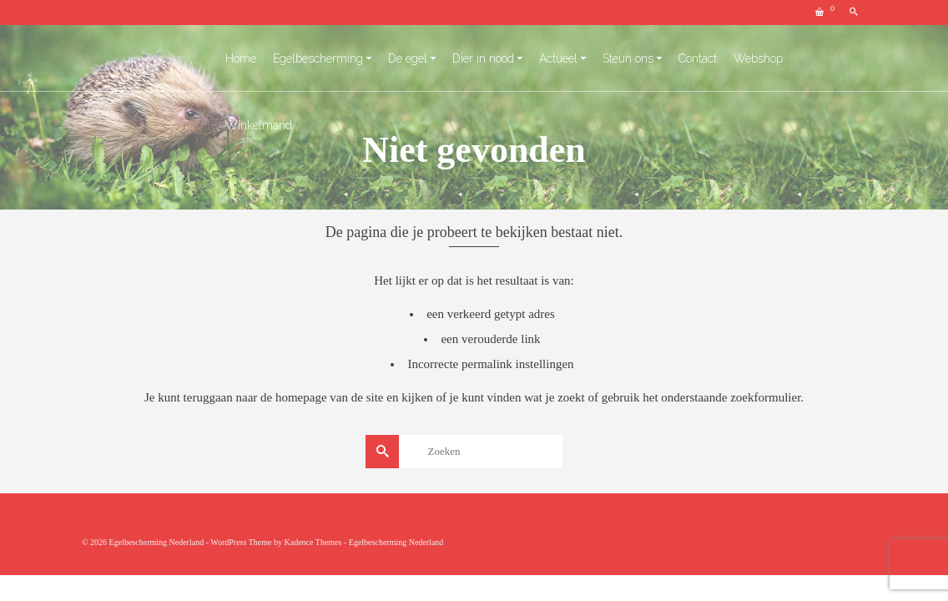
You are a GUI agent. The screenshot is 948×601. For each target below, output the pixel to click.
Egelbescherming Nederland (396, 542)
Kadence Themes (312, 542)
